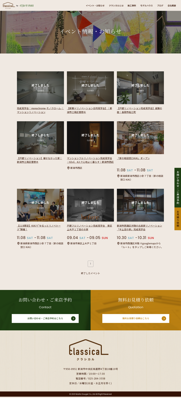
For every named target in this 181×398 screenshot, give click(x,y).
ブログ (158, 5)
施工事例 (126, 5)
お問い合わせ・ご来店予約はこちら (45, 319)
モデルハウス (143, 5)
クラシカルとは (109, 5)
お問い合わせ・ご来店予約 (178, 187)
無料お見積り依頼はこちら (135, 319)
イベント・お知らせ (85, 5)
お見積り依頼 (178, 218)
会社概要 (171, 5)
